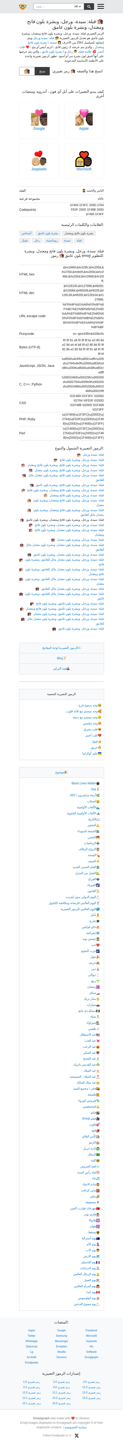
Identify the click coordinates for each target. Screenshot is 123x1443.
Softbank (91, 1351)
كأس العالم (91, 1136)
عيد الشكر (91, 1052)
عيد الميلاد (92, 1070)
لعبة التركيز (61, 668)
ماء (96, 1178)
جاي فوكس (91, 927)
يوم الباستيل (90, 1262)
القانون (94, 891)
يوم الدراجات (90, 1268)
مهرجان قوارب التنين (85, 1208)
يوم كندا (93, 1292)
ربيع (95, 981)
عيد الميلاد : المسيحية (85, 1076)
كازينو (94, 1142)
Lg (31, 1351)
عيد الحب (92, 1040)
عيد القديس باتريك (86, 1064)
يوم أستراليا (91, 1238)
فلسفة (94, 1094)
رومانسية (52, 240)
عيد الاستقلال (90, 1034)
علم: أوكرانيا (92, 753)
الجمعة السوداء (88, 831)
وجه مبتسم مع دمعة (87, 717)
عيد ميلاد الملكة (88, 1082)
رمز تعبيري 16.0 (61, 1403)
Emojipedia (31, 1362)
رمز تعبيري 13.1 (31, 1397)
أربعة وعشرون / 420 (85, 795)
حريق (96, 747)
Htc (92, 1346)
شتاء (95, 1016)
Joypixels (38, 169)
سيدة (67, 240)
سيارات (93, 1004)
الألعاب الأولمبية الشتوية (83, 813)
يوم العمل (92, 1280)
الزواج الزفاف (89, 849)
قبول (97, 741)
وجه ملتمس (92, 723)
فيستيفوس (91, 1106)
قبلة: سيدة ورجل (90, 454)
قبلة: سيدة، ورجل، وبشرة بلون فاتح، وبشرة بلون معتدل (66, 470)
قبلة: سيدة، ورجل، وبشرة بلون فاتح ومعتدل (74, 495)
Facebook (91, 1330)
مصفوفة (93, 1202)
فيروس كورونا (89, 1100)
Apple (84, 128)
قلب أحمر (93, 735)
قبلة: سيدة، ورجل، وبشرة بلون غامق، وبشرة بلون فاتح (67, 603)
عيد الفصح (91, 1058)
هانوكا (94, 1220)
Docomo (62, 1357)
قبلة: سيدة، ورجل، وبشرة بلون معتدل (77, 539)
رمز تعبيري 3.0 (91, 1381)
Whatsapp (31, 1341)
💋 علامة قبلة (87, 51)
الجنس (94, 837)
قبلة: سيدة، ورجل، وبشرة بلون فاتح (79, 459)
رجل (37, 240)
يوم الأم (93, 1244)
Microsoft (84, 169)
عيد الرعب (91, 1046)
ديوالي (94, 975)
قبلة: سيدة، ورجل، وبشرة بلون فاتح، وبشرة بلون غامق (67, 485)
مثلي (95, 1196)
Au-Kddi (31, 1357)
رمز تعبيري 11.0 (91, 1387)
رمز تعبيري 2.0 (61, 1381)
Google (39, 128)
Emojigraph (91, 1357)
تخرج (95, 921)
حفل (95, 957)
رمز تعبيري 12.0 (31, 1392)
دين (96, 968)
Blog (61, 658)
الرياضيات (92, 843)
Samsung (61, 1335)
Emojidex (61, 1346)
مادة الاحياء (91, 1184)
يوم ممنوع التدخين (87, 1304)
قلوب (94, 1124)
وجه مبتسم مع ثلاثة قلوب (84, 711)
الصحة (94, 855)
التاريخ (94, 819)
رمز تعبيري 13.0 (91, 1392)
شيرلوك (93, 1022)
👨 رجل (72, 51)
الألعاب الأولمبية (88, 807)
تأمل (95, 915)
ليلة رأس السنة (88, 1172)
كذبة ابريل (91, 1148)
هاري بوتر (92, 1214)
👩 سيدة (55, 42)
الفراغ (94, 879)
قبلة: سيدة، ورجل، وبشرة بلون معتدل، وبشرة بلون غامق (65, 554)
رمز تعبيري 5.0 (61, 1387)
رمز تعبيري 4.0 (31, 1387)
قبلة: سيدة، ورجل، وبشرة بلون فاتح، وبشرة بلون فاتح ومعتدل (62, 465)
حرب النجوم (90, 951)
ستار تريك (92, 998)
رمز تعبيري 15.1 (31, 1403)
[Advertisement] (61, 81)
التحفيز (94, 825)
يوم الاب (93, 1250)
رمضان (93, 986)
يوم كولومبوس (89, 1298)
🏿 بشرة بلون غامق (52, 51)
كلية (95, 1160)
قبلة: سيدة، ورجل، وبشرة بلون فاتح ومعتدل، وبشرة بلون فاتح (62, 490)
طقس (94, 1028)
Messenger (61, 1341)
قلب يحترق (93, 729)
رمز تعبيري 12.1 (61, 1392)
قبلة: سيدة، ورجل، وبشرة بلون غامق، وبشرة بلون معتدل (65, 614)
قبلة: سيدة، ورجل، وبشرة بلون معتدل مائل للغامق (69, 588)
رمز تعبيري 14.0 (61, 1397)
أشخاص (26, 233)
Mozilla (61, 1351)
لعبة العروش (90, 1166)
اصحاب (93, 801)
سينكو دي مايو (89, 1010)
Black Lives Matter (86, 783)
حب (95, 945)
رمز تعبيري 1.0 (31, 1381)
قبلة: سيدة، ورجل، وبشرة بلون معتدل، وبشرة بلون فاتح (66, 525)
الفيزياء (93, 885)
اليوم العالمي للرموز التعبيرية (80, 909)
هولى (95, 1226)
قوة (96, 1130)
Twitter (31, 1335)
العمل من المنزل (87, 873)
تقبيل (25, 240)
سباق (95, 992)
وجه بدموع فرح (90, 705)
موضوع (61, 772)
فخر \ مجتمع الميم (87, 1088)
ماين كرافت (90, 1190)
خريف (94, 962)
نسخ (42, 70)
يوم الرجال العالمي (86, 1274)
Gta (95, 789)
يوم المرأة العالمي (87, 1286)
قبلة (79, 240)
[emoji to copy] (27, 71)
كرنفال (94, 1154)
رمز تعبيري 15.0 (91, 1397)
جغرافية (93, 933)
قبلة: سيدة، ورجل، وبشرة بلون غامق (78, 628)
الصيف (94, 861)
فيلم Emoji (91, 1118)
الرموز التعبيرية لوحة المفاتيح (61, 648)
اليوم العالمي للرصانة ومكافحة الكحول (74, 903)
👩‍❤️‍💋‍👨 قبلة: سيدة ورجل (46, 38)
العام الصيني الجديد (86, 867)
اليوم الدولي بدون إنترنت (83, 897)
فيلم (95, 1112)
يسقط (94, 1232)
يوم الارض (91, 1256)
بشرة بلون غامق (48, 233)
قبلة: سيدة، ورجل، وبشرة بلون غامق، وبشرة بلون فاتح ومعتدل (62, 608)
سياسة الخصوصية (76, 1427)
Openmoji (31, 1346)
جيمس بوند (91, 939)
